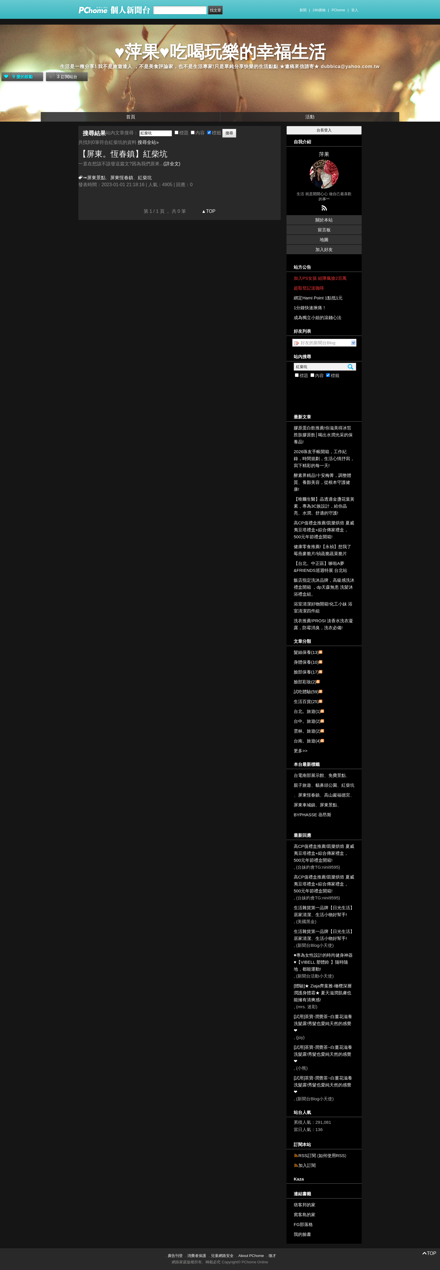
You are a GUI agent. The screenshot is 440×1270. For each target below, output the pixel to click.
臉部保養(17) (306, 671)
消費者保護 (196, 1255)
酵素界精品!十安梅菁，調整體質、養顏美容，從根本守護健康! (322, 482)
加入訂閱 (307, 1165)
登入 (354, 10)
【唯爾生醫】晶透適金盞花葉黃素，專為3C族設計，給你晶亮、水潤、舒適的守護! (324, 506)
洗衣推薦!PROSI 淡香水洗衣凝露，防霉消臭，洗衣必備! (323, 624)
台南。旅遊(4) (307, 740)
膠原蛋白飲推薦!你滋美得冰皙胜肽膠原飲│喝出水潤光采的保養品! (323, 434)
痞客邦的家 (304, 1204)
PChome (338, 10)
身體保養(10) (306, 662)
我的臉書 (302, 1234)
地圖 (324, 239)
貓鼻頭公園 (326, 785)
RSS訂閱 (307, 1155)
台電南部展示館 (309, 775)
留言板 (324, 229)
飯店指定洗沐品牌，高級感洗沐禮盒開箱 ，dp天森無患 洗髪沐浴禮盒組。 (324, 587)
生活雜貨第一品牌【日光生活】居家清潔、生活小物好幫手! (324, 911)
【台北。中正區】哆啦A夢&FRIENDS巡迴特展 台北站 (320, 567)
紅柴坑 (347, 785)
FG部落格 (303, 1224)
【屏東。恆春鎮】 (122, 153)
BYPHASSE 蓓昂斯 (312, 814)
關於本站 (324, 219)
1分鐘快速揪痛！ (310, 307)
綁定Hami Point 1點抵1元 (318, 297)
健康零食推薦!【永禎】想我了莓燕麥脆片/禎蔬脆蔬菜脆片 (322, 550)
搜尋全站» (148, 142)
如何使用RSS (332, 1155)
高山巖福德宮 (337, 795)
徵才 (272, 1255)
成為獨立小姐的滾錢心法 (317, 317)
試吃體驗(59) (306, 691)
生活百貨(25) (306, 701)
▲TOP (207, 211)
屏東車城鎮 (304, 804)
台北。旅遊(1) (307, 711)
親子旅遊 (302, 785)
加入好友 (324, 249)
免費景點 (337, 775)
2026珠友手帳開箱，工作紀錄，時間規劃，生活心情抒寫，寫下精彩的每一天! (324, 458)
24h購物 (319, 10)
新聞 (303, 10)
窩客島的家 (304, 1214)
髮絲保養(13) (306, 652)
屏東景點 (96, 177)
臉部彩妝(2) (305, 681)
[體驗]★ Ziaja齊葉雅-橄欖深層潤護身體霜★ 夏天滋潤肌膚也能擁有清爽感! (323, 992)
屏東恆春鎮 (121, 177)
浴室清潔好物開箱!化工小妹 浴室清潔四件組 (323, 607)
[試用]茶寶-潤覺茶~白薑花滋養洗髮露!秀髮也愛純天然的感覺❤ (323, 1023)
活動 (310, 116)
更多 (301, 750)
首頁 (130, 116)
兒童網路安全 (222, 1255)
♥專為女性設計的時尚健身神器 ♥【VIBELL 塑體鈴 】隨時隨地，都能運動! (323, 962)
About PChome (251, 1255)
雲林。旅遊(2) (307, 731)
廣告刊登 (175, 1255)
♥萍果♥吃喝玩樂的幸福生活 (220, 52)
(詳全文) (171, 163)
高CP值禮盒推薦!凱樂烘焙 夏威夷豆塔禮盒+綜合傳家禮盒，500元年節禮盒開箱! (324, 529)
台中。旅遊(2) (307, 721)
